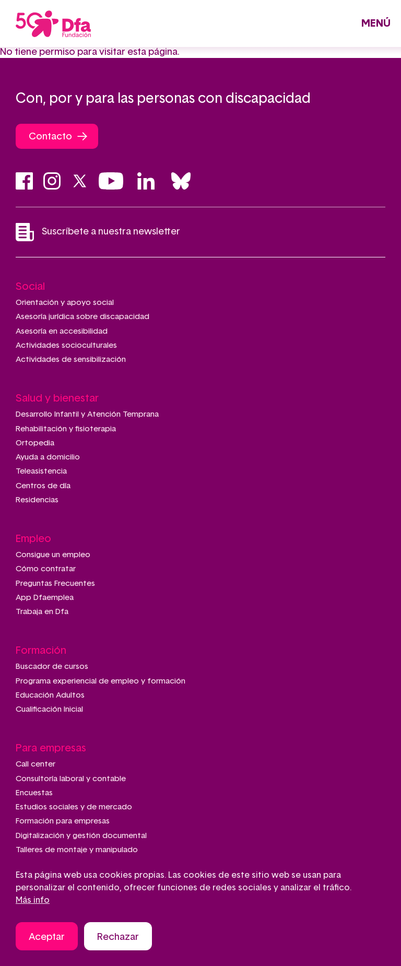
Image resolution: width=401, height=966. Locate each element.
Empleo (33, 539)
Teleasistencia (41, 471)
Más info (33, 902)
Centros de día (43, 486)
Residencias (37, 500)
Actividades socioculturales (66, 345)
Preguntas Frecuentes (55, 583)
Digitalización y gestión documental (81, 836)
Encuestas (34, 793)
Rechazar (118, 939)
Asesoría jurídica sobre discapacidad (82, 317)
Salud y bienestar (57, 398)
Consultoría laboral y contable (71, 779)
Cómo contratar (46, 569)
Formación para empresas (63, 821)
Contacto (50, 137)
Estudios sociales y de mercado (74, 807)
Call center (35, 764)
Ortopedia (35, 443)
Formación (41, 650)
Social (30, 286)
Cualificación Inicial (49, 709)
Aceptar (47, 939)
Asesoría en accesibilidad (62, 331)
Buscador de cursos (52, 666)
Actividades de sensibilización (71, 359)
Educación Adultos (50, 695)
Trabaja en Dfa (42, 612)
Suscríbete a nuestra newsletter (98, 232)
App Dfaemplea (45, 598)
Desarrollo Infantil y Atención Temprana (87, 414)
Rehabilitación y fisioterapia (66, 429)
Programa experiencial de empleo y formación (100, 681)
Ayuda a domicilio (48, 457)
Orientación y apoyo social (65, 303)
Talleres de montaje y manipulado (77, 850)
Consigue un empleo (53, 555)
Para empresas (51, 748)
